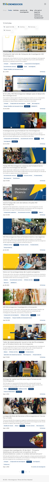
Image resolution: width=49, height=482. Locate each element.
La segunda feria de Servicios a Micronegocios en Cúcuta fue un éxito (24, 417)
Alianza (5, 352)
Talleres (41, 212)
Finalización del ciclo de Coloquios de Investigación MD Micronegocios (23, 55)
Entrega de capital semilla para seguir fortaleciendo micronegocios (22, 380)
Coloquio (6, 63)
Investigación (32, 66)
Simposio (27, 106)
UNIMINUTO (34, 106)
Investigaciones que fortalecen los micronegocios (21, 131)
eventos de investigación (39, 466)
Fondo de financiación (9, 391)
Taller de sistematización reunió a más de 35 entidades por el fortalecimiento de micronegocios (23, 343)
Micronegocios (35, 103)
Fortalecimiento (38, 175)
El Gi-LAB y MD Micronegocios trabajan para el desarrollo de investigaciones (24, 94)
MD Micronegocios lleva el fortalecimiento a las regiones (24, 237)
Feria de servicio (28, 175)
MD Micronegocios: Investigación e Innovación (20, 307)
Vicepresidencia (8, 247)
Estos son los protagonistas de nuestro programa (21, 272)
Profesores (7, 464)
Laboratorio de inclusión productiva (13, 354)
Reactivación (16, 178)
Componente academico (16, 63)
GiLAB (25, 66)
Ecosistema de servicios (10, 66)
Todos (10, 10)
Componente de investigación (32, 63)
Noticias (43, 71)
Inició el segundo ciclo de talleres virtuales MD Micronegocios (20, 203)
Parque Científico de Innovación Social (13, 69)
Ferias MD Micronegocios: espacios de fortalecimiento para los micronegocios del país (23, 166)
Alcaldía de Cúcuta (8, 425)
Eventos (20, 66)
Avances (6, 279)
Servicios (34, 212)
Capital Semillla (13, 388)
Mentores (6, 282)
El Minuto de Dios (8, 244)
